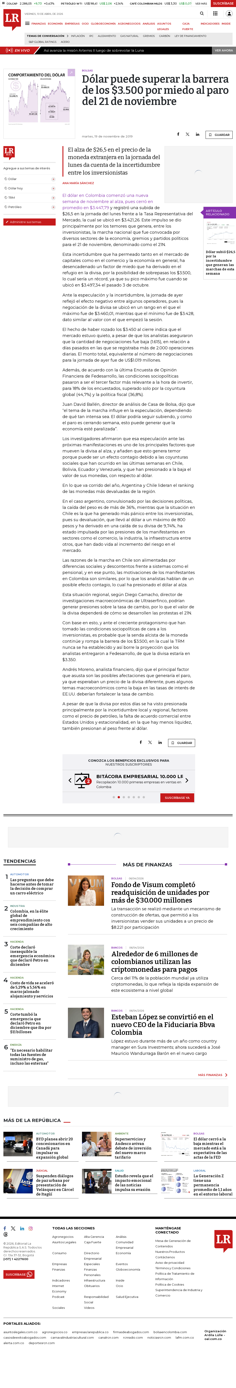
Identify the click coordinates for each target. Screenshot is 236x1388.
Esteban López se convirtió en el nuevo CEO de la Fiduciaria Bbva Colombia (163, 1025)
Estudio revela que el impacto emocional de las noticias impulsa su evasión (134, 1183)
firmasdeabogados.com (131, 1332)
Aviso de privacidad (169, 1262)
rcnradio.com (133, 1337)
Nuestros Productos (170, 1252)
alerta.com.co (13, 1343)
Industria (17, 906)
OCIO (85, 23)
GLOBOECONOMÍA (103, 23)
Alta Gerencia (94, 1236)
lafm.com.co (185, 1337)
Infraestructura (94, 1280)
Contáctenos (165, 1257)
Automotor (19, 874)
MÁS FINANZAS (210, 1075)
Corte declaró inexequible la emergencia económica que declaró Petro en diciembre (32, 956)
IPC (91, 36)
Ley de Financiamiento (190, 36)
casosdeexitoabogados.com (24, 1337)
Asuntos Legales (64, 1242)
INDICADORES (210, 23)
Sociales (58, 1307)
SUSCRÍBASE (223, 3)
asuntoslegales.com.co (20, 1332)
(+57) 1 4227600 (15, 1259)
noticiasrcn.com (159, 1337)
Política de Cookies (169, 1284)
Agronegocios (62, 1236)
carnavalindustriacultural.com (72, 1337)
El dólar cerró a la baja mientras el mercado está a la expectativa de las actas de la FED (210, 1148)
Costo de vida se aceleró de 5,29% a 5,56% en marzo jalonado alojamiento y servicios (32, 989)
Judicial (42, 1170)
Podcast (58, 1297)
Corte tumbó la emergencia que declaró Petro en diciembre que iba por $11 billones (30, 1023)
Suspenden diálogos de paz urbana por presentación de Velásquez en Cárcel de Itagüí (55, 1185)
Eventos (122, 1264)
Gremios (149, 36)
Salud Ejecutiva (127, 1297)
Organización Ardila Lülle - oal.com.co (215, 1335)
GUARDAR (219, 135)
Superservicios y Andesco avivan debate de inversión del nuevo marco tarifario (133, 1148)
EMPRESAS (72, 23)
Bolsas (199, 1133)
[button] (68, 781)
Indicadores (61, 1280)
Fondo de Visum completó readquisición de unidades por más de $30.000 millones (160, 892)
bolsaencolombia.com (170, 1332)
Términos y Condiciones (172, 1268)
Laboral (200, 1170)
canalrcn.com (108, 1337)
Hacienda (17, 941)
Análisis (121, 1236)
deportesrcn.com (42, 1343)
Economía (123, 1253)
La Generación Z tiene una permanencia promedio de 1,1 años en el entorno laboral (213, 1185)
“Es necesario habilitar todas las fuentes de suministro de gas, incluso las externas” (31, 1057)
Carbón (164, 36)
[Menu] (28, 23)
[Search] (202, 13)
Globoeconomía (128, 1269)
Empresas (59, 1264)
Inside (120, 1280)
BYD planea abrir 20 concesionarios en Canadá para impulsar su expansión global (54, 1148)
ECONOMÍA (55, 23)
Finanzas (58, 1269)
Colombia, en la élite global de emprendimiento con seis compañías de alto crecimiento (31, 920)
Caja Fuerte (92, 1242)
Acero (65, 42)
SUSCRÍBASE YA (177, 797)
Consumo (59, 1253)
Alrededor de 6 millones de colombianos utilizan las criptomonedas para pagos (154, 962)
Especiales (92, 1264)
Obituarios (91, 1286)
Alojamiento (107, 36)
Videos (89, 1307)
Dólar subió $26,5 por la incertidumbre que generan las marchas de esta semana (220, 263)
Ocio (119, 1286)
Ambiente (122, 1133)
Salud (119, 1170)
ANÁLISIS (149, 23)
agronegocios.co (54, 1332)
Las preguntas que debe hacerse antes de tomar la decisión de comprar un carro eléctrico (32, 886)
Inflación (78, 36)
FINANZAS (39, 23)
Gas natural (129, 36)
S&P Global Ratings (42, 42)
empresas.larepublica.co (90, 1332)
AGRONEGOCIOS (129, 23)
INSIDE (226, 23)
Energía (16, 1044)
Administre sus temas (23, 222)
